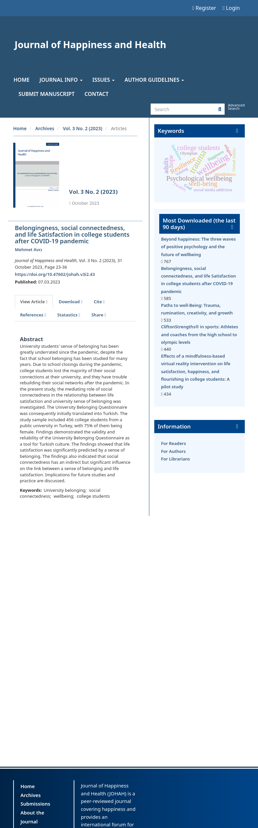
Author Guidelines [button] (154, 79)
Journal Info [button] (60, 79)
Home (21, 79)
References (33, 315)
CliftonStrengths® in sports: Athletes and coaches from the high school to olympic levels (199, 334)
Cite (99, 302)
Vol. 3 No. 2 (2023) (82, 128)
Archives (45, 128)
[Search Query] (188, 109)
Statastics (68, 315)
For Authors (173, 451)
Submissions (35, 803)
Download (71, 302)
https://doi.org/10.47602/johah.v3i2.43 (55, 274)
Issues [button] (103, 79)
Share (99, 315)
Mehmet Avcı (28, 249)
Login (231, 8)
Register (204, 8)
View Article (34, 302)
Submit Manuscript (46, 94)
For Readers (173, 443)
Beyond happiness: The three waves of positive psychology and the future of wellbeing (198, 246)
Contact (97, 94)
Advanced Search (236, 107)
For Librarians (175, 459)
